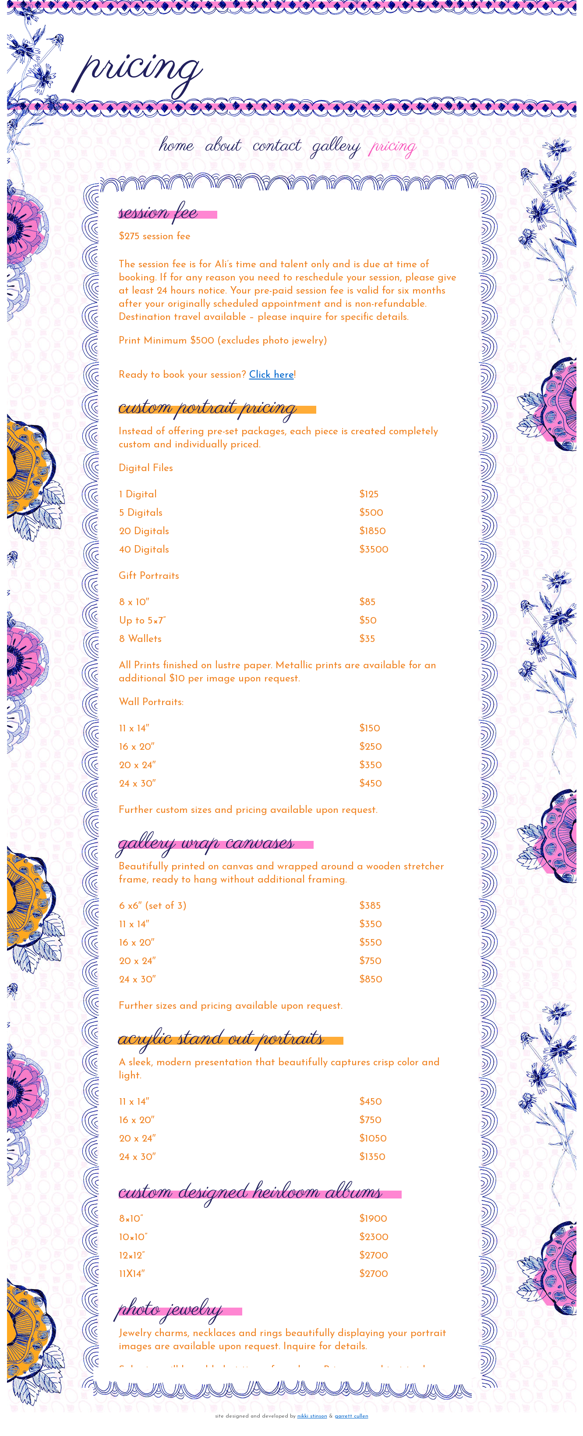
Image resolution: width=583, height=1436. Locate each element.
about (223, 146)
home (177, 146)
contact (277, 146)
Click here (271, 375)
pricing (395, 146)
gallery (336, 146)
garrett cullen (351, 1416)
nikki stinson (312, 1416)
